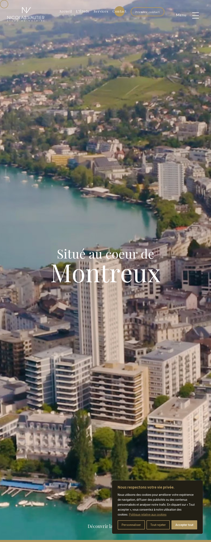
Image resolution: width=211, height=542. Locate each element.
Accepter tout (184, 525)
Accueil (65, 11)
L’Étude (83, 11)
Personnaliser (131, 525)
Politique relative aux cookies (147, 514)
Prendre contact (147, 12)
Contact (120, 11)
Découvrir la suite (106, 526)
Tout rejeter (158, 525)
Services (101, 11)
